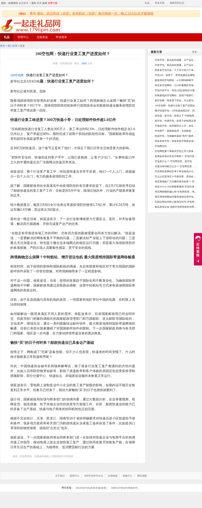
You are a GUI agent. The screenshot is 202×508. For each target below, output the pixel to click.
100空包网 (16, 75)
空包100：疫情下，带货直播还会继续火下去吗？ (176, 75)
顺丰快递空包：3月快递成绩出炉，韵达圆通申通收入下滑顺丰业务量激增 (176, 110)
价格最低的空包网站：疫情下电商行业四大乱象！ (176, 95)
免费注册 (52, 3)
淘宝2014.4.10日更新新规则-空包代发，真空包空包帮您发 (176, 186)
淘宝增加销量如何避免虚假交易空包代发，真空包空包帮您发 (176, 196)
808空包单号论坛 (93, 475)
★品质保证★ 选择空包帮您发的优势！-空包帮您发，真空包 (176, 206)
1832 (84, 63)
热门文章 (12, 45)
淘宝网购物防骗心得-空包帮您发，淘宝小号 (176, 191)
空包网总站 (161, 146)
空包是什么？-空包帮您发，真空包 (173, 161)
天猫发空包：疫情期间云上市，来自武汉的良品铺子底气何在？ (176, 125)
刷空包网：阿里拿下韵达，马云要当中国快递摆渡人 (176, 100)
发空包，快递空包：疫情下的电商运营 (175, 120)
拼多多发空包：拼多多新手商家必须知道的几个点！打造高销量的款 (176, 141)
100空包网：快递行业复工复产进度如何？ (176, 105)
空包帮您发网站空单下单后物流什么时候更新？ (176, 171)
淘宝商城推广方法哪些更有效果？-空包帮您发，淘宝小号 (176, 181)
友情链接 (113, 475)
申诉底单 (61, 37)
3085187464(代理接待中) (124, 488)
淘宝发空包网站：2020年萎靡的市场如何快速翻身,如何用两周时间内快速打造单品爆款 (176, 85)
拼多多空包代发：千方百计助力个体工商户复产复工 (176, 70)
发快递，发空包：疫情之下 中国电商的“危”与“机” (176, 115)
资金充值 (159, 2)
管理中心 (23, 37)
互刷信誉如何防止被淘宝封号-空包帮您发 (176, 201)
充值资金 (42, 37)
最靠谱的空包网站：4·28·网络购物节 (174, 80)
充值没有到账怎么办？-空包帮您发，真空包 (176, 166)
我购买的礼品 (177, 2)
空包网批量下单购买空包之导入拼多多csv (176, 151)
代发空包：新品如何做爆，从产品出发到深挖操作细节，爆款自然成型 (176, 60)
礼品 (147, 2)
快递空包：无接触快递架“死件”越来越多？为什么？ (176, 136)
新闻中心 (74, 475)
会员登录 (23, 3)
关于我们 (60, 475)
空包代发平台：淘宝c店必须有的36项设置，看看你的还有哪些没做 (176, 90)
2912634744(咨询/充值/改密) (91, 488)
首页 (2, 45)
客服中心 (127, 475)
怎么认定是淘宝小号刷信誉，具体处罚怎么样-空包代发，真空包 (176, 176)
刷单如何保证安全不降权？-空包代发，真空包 (176, 156)
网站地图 (142, 475)
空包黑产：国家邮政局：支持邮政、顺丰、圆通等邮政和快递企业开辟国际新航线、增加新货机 (176, 130)
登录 (39, 3)
